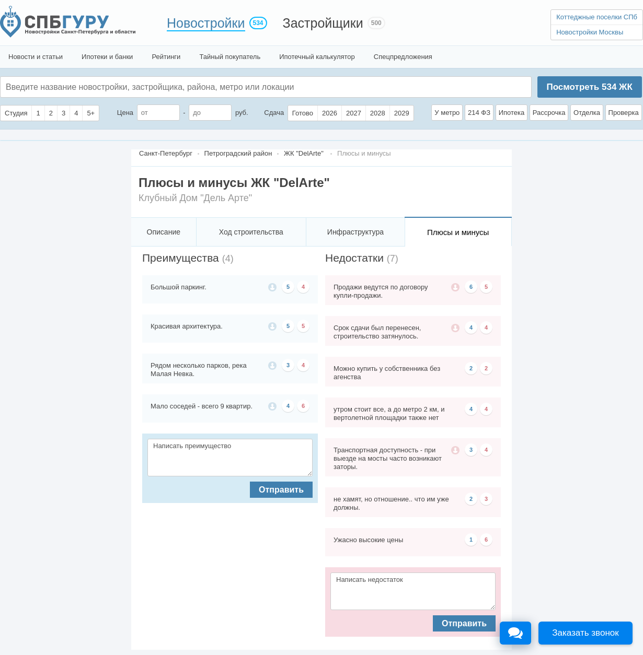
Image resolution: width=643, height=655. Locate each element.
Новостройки (206, 23)
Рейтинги (166, 57)
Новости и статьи (35, 57)
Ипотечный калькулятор (317, 57)
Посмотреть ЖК (589, 87)
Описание (163, 232)
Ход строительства (251, 232)
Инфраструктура (355, 232)
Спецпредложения (403, 57)
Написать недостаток (413, 591)
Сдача (274, 112)
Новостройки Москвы (589, 32)
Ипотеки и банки (107, 57)
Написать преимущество (230, 457)
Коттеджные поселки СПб (596, 17)
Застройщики (323, 23)
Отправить (281, 489)
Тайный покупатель (229, 57)
